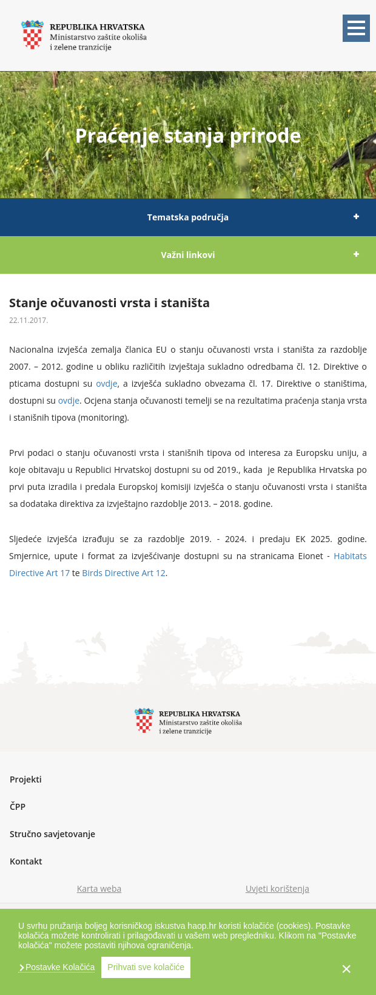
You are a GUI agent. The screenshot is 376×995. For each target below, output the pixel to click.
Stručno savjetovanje (52, 834)
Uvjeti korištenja (277, 888)
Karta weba (99, 888)
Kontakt (26, 861)
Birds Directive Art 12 (123, 573)
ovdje (106, 383)
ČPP (17, 806)
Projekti (26, 779)
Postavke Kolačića (59, 967)
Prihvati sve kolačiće (145, 967)
